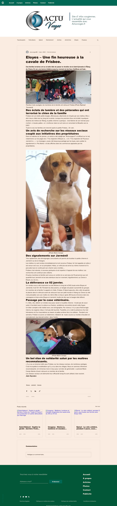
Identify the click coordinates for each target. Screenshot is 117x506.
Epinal (41, 40)
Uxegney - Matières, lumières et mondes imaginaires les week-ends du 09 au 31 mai (57, 428)
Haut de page (3, 498)
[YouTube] (26, 497)
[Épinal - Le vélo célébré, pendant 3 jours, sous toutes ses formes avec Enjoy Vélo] (87, 417)
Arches (59, 40)
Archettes (68, 40)
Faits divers (32, 40)
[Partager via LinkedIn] (35, 391)
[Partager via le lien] (39, 391)
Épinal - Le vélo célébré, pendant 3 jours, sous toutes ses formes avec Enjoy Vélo (86, 428)
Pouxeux (84, 40)
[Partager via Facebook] (27, 391)
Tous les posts (21, 40)
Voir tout (97, 406)
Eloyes (76, 40)
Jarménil (33, 385)
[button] (98, 40)
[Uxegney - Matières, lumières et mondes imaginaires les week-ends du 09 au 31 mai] (58, 417)
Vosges (39, 385)
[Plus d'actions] (90, 52)
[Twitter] (23, 497)
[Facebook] (21, 497)
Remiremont (50, 40)
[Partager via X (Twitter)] (31, 391)
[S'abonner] (55, 481)
